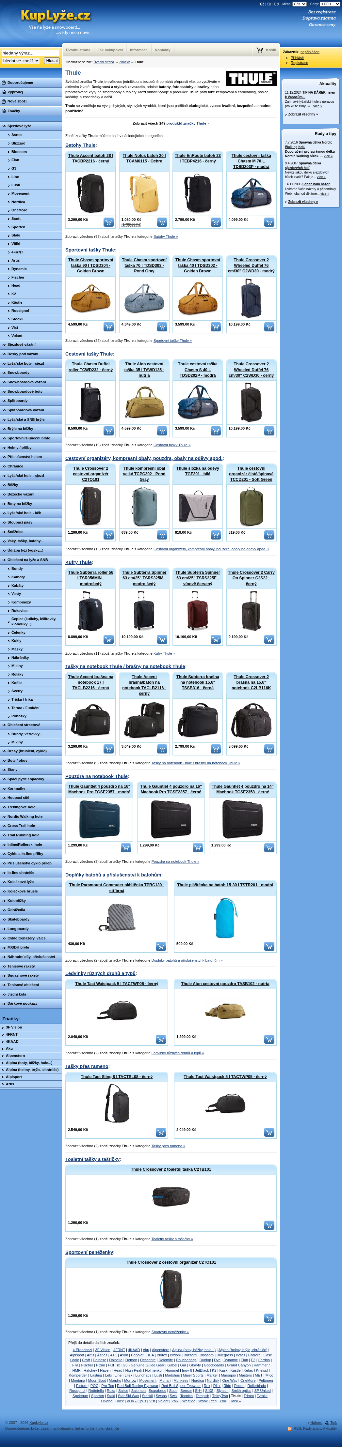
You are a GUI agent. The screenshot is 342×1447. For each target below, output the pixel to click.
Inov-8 (187, 1370)
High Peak (133, 1370)
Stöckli (147, 1396)
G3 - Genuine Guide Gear (143, 1365)
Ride (227, 1386)
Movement (147, 1380)
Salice (123, 1391)
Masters (245, 1375)
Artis (90, 1355)
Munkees (180, 1380)
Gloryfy (195, 1365)
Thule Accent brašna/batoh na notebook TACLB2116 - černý (144, 685)
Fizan (100, 1365)
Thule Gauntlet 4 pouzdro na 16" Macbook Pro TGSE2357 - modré (99, 789)
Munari (165, 1380)
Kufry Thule (78, 562)
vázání (46, 1428)
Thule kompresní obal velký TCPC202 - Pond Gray (144, 474)
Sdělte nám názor (316, 184)
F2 (253, 1360)
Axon (124, 1355)
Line (118, 1375)
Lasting (96, 1375)
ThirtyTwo (220, 1396)
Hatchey (90, 1370)
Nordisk (213, 1380)
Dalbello (115, 1360)
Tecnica (186, 1396)
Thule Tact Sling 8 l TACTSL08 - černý (117, 1076)
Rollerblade (257, 1386)
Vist (152, 1401)
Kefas (248, 1370)
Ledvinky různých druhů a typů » (178, 1053)
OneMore (248, 1380)
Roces (239, 1386)
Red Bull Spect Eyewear (181, 1386)
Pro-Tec (107, 1386)
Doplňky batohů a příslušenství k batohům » (187, 960)
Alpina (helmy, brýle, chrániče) (243, 1350)
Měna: (295, 4)
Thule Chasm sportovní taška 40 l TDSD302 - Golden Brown (197, 265)
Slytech (223, 1391)
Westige (188, 1401)
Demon (131, 1360)
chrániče (112, 1428)
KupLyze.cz (47, 23)
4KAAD (134, 1350)
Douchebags (186, 1360)
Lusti (158, 1375)
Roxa (111, 1391)
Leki (108, 1375)
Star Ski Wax (128, 1396)
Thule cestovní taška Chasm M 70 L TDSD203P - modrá (251, 161)
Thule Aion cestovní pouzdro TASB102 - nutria (225, 984)
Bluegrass (225, 1355)
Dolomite (165, 1360)
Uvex (119, 1401)
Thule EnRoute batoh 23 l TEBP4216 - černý (198, 158)
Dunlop (205, 1360)
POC (94, 1386)
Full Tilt (114, 1365)
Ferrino (264, 1360)
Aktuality (327, 84)
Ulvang (106, 1401)
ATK (113, 1355)
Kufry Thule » (164, 653)
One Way (229, 1380)
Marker (212, 1375)
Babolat (137, 1355)
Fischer (87, 1365)
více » (317, 106)
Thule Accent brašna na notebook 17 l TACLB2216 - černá (90, 682)
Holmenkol (153, 1370)
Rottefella (96, 1391)
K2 (214, 1370)
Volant (163, 1401)
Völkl (175, 1401)
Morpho (115, 1380)
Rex (207, 1386)
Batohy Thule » (166, 236)
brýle (90, 1428)
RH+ (217, 1386)
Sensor (186, 1391)
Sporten (97, 1396)
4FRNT (119, 1350)
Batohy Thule (80, 145)
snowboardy (63, 1428)
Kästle (236, 1370)
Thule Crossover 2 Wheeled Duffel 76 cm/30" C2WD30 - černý (251, 369)
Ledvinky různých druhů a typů (100, 973)
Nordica (197, 1380)
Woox (202, 1401)
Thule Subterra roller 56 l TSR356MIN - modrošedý (90, 578)
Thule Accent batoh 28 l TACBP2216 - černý (90, 158)
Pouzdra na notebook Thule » (176, 861)
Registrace (299, 63)
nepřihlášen (310, 52)
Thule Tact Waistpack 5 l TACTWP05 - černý (116, 984)
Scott (173, 1391)
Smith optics (242, 1391)
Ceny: (325, 4)
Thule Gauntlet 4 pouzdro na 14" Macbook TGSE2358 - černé (242, 789)
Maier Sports (193, 1375)
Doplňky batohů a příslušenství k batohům (113, 874)
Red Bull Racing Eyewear (137, 1386)
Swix (173, 1396)
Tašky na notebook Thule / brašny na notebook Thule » (195, 763)
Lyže (35, 1428)
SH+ (198, 1391)
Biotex (162, 1355)
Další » (235, 1401)
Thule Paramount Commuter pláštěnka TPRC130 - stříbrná (116, 888)
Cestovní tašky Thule (89, 354)
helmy (79, 1428)
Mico (269, 1375)
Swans (161, 1396)
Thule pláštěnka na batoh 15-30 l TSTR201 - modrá (225, 885)
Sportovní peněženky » (170, 1332)
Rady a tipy (325, 133)
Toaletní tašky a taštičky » (172, 1239)
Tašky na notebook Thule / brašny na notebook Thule (125, 666)
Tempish (202, 1396)
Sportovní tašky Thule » (173, 341)
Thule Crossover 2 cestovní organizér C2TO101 (90, 474)
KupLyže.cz (38, 1422)
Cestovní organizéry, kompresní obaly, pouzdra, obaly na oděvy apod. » (211, 549)
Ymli (223, 1401)
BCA (150, 1355)
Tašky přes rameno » (168, 1146)
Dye (217, 1360)
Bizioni (175, 1355)
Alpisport (77, 1355)
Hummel (172, 1370)
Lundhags (143, 1375)
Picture (82, 1386)
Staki (111, 1396)
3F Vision (102, 1350)
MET (258, 1375)
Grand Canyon (239, 1365)
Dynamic (230, 1360)
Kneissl (262, 1370)
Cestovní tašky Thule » (172, 445)
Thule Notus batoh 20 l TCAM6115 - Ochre (144, 158)
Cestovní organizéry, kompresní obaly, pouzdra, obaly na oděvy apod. (143, 458)
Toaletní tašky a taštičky (92, 1159)
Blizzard (190, 1355)
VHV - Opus (136, 1401)
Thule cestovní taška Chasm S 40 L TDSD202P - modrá (198, 369)
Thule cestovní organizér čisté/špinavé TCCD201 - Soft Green (251, 474)
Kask (224, 1370)
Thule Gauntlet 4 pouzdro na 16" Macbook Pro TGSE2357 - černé (171, 789)
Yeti (214, 1401)
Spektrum (80, 1396)
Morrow (130, 1380)
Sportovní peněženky (89, 1252)
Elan (244, 1360)
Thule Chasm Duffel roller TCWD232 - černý (91, 367)
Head (118, 1370)
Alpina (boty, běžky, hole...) (194, 1350)
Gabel (172, 1365)
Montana (78, 1380)
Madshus (172, 1375)
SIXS (209, 1391)
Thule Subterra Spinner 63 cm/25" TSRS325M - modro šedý (144, 578)
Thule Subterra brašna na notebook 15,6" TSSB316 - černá (197, 682)
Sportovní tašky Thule (90, 249)
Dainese (99, 1360)
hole (99, 1428)
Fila (75, 1365)
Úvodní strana (103, 62)
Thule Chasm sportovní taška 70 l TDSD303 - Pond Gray (144, 265)
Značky (124, 62)
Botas (240, 1355)
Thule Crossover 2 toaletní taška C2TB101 (171, 1169)
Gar (183, 1365)
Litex (128, 1375)
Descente (147, 1360)
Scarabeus (157, 1391)
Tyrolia (262, 1396)
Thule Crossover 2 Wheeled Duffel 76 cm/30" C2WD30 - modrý (251, 265)
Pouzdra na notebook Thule (96, 776)
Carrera (254, 1355)
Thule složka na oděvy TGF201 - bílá (197, 471)
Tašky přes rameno (86, 1066)
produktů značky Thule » (188, 123)
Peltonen (266, 1380)
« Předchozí (82, 1350)
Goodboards (214, 1365)
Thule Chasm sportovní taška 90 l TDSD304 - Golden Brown (90, 265)
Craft (86, 1360)
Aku (146, 1350)
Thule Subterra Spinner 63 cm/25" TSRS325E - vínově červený (197, 578)
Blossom (207, 1355)
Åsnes (102, 1355)
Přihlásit (297, 58)
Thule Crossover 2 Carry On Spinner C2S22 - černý (251, 578)
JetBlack (202, 1370)
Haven (105, 1370)
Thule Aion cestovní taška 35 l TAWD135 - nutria (144, 369)
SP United (262, 1391)
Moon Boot (97, 1380)
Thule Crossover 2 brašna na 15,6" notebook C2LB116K (251, 682)
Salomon (138, 1391)
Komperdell (78, 1375)
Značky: (11, 1018)
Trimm (249, 1396)
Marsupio (228, 1375)
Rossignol (77, 1391)
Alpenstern (161, 1350)
